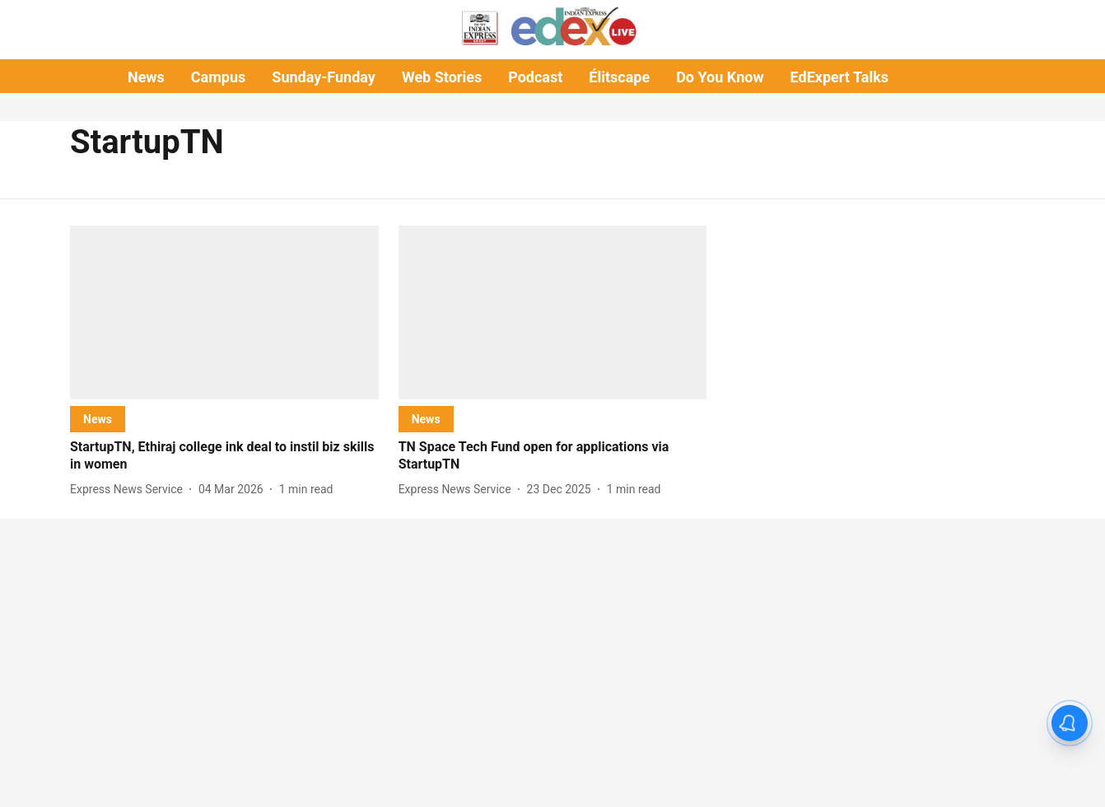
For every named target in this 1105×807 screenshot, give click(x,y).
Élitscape (619, 77)
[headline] (224, 456)
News (146, 77)
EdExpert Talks (839, 77)
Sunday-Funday (323, 77)
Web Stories (442, 77)
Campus (218, 77)
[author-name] (129, 489)
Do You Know (719, 77)
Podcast (535, 77)
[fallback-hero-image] (224, 312)
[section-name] (97, 419)
